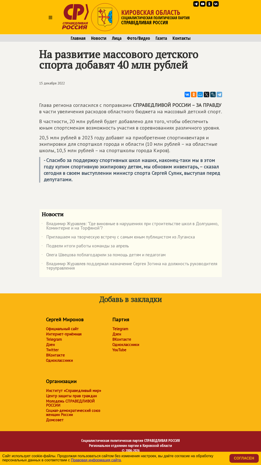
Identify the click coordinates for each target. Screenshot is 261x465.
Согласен (244, 458)
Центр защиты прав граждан (71, 396)
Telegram (54, 339)
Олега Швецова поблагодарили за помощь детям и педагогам (104, 256)
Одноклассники (59, 360)
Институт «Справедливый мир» (73, 391)
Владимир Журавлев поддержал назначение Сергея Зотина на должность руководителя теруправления (129, 266)
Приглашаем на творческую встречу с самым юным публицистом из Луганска (118, 238)
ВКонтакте (55, 355)
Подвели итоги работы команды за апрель (85, 247)
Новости (98, 38)
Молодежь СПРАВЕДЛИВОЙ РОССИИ (70, 403)
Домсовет (55, 420)
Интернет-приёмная (63, 334)
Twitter (52, 350)
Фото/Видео (138, 38)
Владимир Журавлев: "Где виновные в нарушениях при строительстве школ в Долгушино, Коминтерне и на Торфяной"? (130, 226)
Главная (78, 38)
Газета (161, 38)
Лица (116, 38)
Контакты (181, 38)
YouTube (119, 350)
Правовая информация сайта (96, 460)
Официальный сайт (62, 329)
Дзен (50, 345)
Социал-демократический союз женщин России (73, 412)
